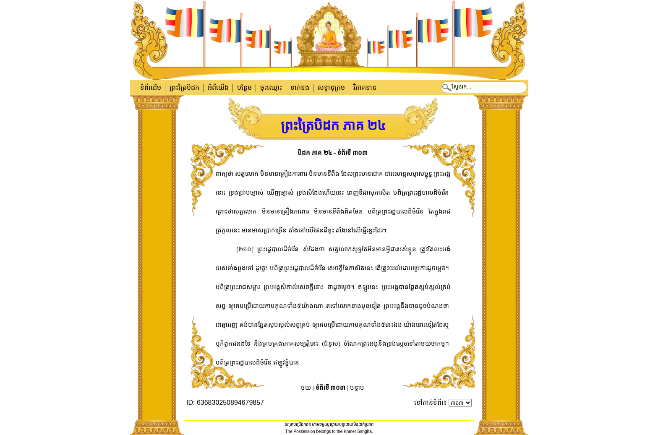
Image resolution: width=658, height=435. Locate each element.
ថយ (306, 387)
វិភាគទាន (364, 87)
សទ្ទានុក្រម (331, 87)
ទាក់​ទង (299, 87)
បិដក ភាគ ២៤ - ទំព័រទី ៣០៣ (333, 152)
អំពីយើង (218, 87)
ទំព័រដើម (150, 87)
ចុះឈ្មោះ (271, 87)
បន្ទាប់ (357, 387)
